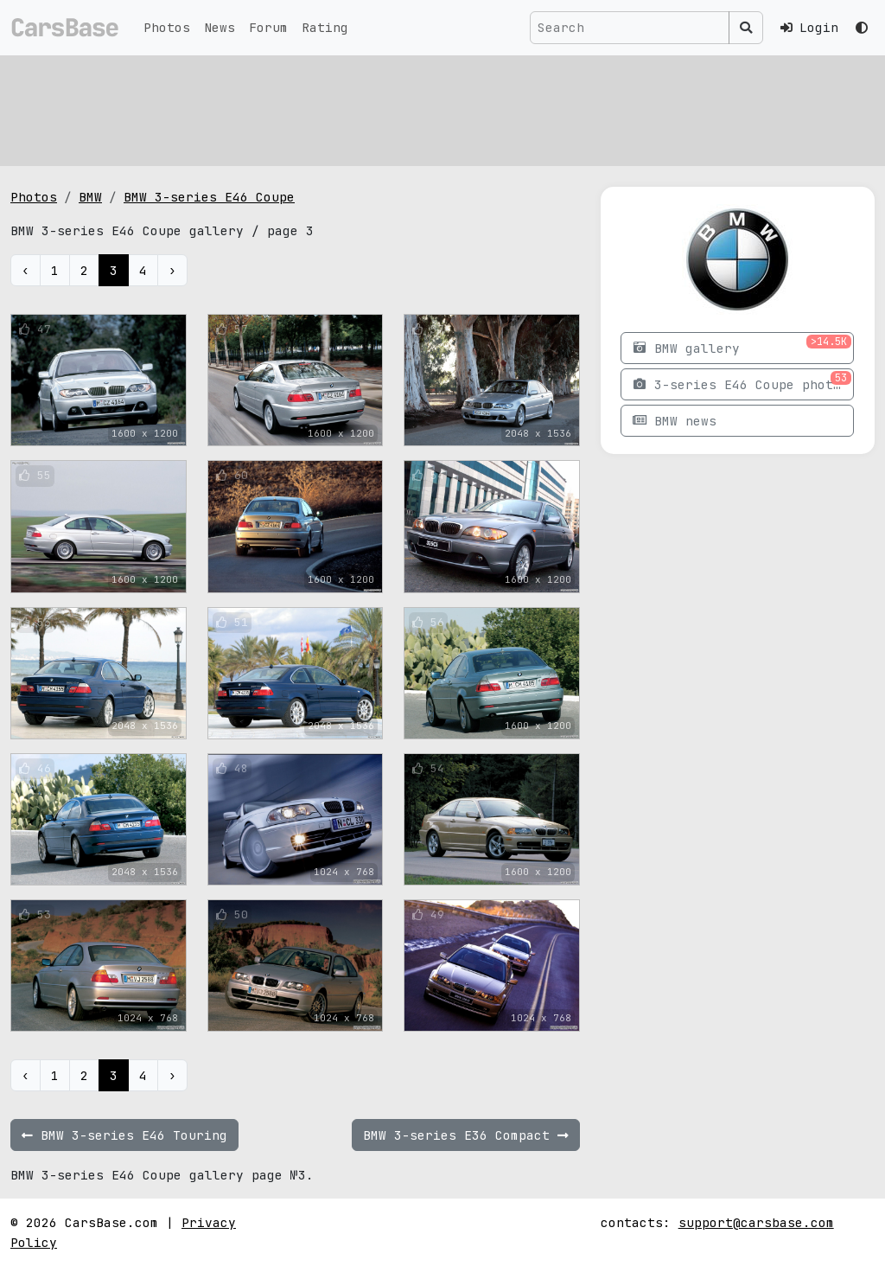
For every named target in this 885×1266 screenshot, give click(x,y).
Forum (268, 27)
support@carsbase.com (756, 1222)
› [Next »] (172, 270)
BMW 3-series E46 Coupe (209, 197)
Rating (325, 27)
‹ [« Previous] (25, 270)
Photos (166, 27)
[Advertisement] (442, 108)
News (219, 27)
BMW (90, 197)
